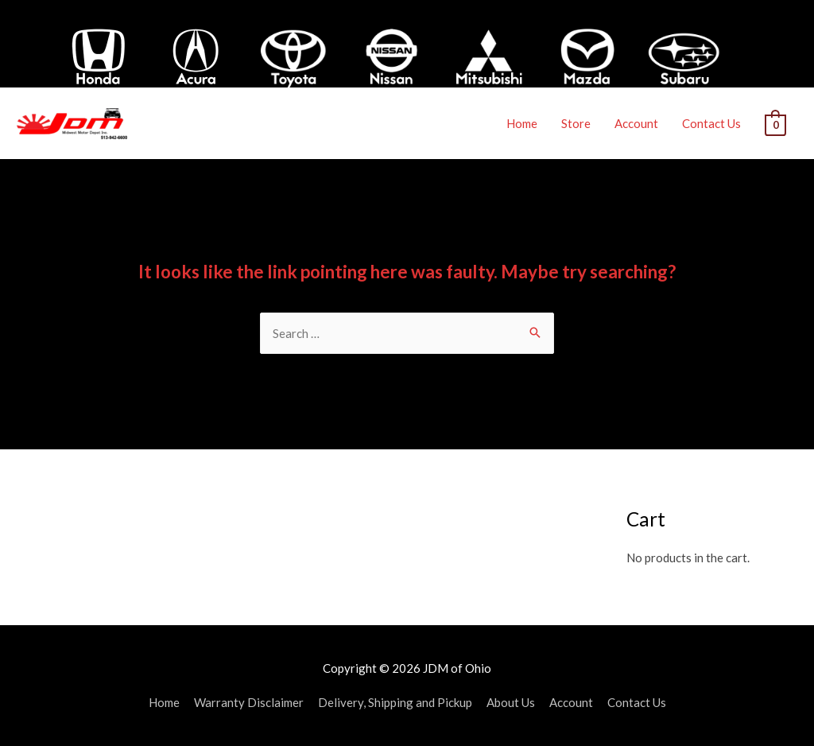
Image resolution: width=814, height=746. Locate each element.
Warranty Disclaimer (249, 702)
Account (636, 123)
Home (521, 123)
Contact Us (711, 123)
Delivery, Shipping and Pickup (395, 702)
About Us (510, 702)
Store (576, 123)
